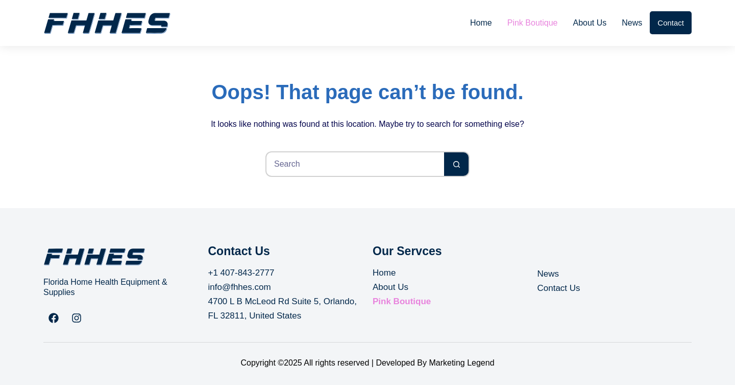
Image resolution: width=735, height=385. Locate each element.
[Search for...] (354, 164)
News (632, 22)
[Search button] (457, 164)
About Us (589, 22)
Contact (670, 22)
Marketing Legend (461, 362)
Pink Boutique (532, 22)
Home (481, 22)
